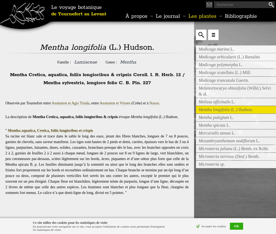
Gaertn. (224, 80)
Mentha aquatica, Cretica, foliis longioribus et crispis (50, 131)
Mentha (128, 62)
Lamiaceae (85, 62)
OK (236, 226)
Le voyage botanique (78, 10)
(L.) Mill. (225, 72)
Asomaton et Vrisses (114, 103)
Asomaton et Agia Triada (70, 103)
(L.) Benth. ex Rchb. (234, 148)
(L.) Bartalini (229, 57)
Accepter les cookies (213, 226)
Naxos (154, 103)
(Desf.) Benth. (229, 156)
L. (216, 49)
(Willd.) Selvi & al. (235, 91)
